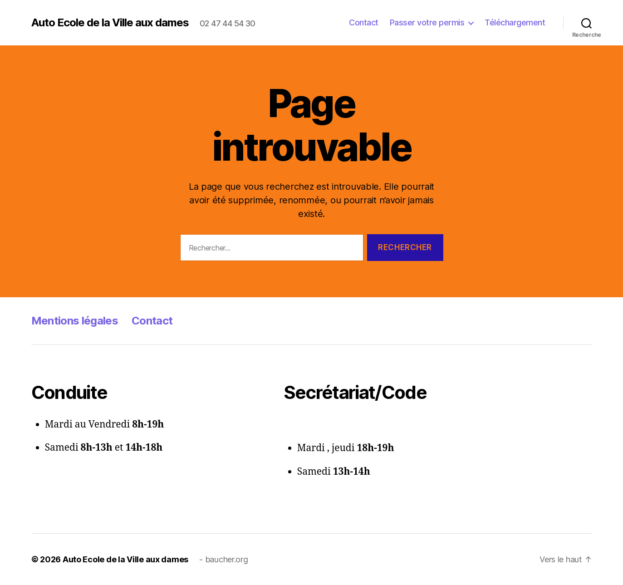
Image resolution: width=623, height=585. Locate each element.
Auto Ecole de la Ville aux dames (110, 22)
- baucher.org (223, 559)
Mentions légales (74, 320)
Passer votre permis (427, 22)
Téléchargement (515, 22)
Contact (363, 22)
